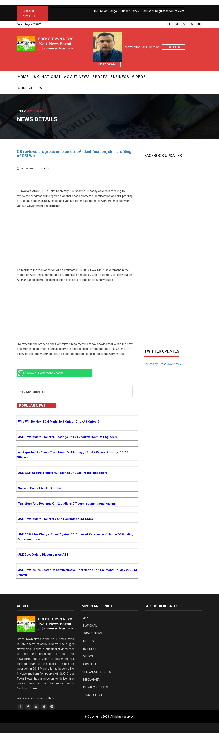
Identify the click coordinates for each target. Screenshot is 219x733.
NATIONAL (51, 77)
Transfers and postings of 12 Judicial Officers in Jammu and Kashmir (67, 503)
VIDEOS (139, 77)
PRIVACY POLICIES (94, 687)
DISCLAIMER (90, 679)
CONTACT (88, 664)
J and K (43, 168)
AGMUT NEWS (77, 77)
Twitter (173, 47)
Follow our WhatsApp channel (40, 373)
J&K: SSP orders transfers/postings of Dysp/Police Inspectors (62, 473)
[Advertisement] (75, 240)
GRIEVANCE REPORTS (96, 672)
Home (23, 77)
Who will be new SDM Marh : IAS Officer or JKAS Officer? (58, 421)
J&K (35, 77)
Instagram (107, 64)
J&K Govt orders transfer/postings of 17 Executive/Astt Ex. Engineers (67, 437)
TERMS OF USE (92, 695)
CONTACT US (30, 88)
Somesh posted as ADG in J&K (40, 488)
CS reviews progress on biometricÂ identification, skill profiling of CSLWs (74, 153)
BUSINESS (119, 77)
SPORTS (100, 77)
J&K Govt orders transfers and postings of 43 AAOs (55, 519)
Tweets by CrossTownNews (162, 364)
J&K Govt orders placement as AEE (43, 554)
